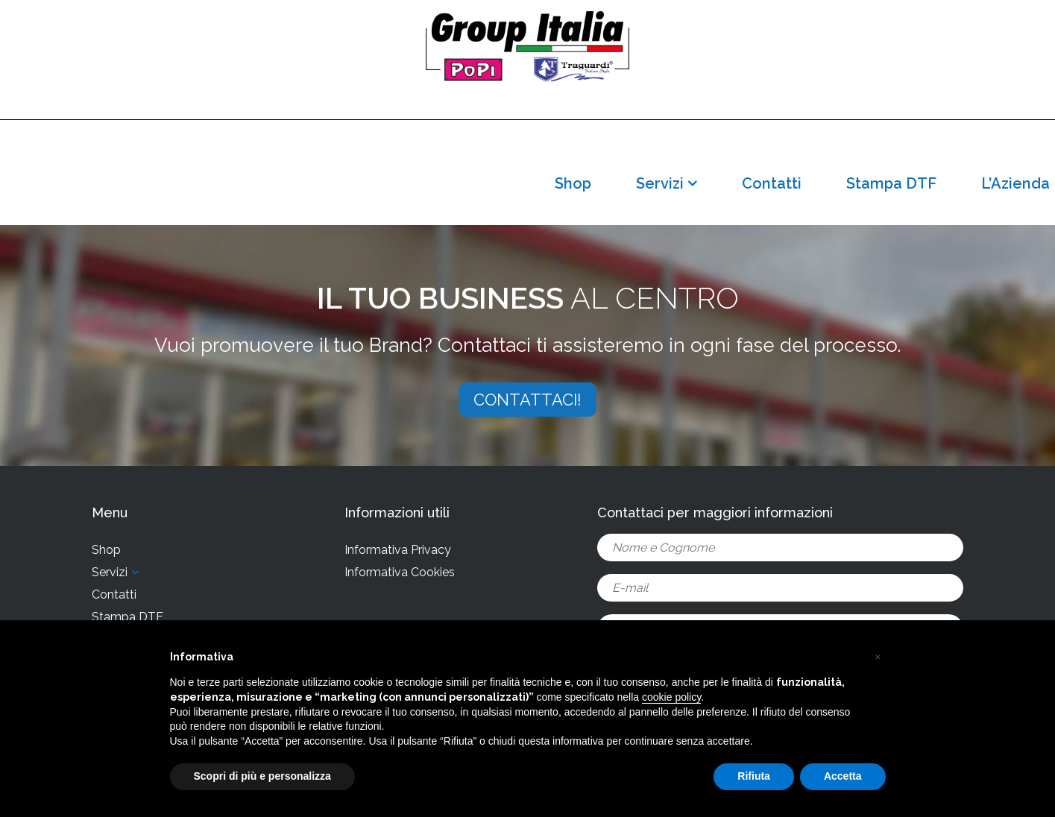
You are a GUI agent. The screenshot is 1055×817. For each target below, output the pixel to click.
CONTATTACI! (527, 399)
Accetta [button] (843, 776)
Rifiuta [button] (753, 776)
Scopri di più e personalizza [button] (262, 776)
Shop (573, 183)
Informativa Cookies (399, 572)
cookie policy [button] (671, 697)
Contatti (772, 183)
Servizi (660, 183)
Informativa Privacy (397, 550)
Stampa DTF (891, 183)
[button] (878, 656)
